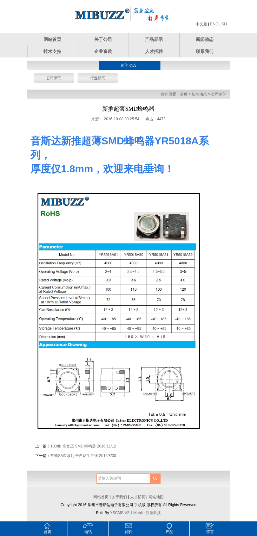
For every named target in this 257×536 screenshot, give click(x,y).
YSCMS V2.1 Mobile (127, 513)
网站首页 (52, 39)
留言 (210, 532)
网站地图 (156, 497)
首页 (184, 94)
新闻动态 (205, 39)
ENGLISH (218, 24)
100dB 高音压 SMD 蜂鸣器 (73, 446)
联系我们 (205, 51)
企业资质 (103, 51)
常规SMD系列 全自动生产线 (74, 455)
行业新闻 (97, 78)
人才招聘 (154, 51)
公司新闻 (54, 78)
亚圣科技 (153, 513)
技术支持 (52, 51)
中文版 (201, 24)
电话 (88, 532)
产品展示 (154, 39)
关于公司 (103, 39)
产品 (169, 532)
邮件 (129, 532)
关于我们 (119, 497)
